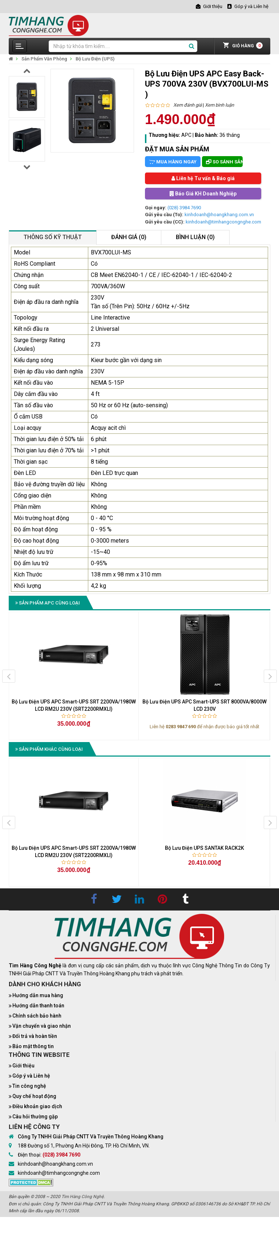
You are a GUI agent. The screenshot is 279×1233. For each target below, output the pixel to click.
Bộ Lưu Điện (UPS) (95, 59)
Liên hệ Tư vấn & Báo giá (203, 178)
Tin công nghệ (29, 1086)
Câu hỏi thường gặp (35, 1116)
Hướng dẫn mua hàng (37, 995)
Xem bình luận (219, 105)
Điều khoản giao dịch (37, 1106)
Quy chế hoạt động (34, 1096)
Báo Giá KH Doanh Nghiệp (203, 194)
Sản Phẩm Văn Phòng (44, 59)
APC (186, 135)
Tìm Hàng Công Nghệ (82, 1196)
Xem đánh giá (187, 105)
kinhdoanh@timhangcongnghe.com (223, 222)
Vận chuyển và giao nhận (41, 1026)
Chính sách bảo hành (36, 1016)
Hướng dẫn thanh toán (38, 1005)
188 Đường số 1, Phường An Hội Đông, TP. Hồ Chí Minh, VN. (84, 1146)
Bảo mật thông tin (33, 1046)
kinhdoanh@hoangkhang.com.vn (219, 214)
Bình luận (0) (195, 237)
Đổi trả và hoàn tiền (34, 1036)
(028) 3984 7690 (184, 207)
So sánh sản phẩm (224, 161)
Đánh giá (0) (128, 237)
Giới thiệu (23, 1066)
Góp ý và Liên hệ (31, 1076)
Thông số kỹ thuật (53, 237)
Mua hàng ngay (173, 161)
